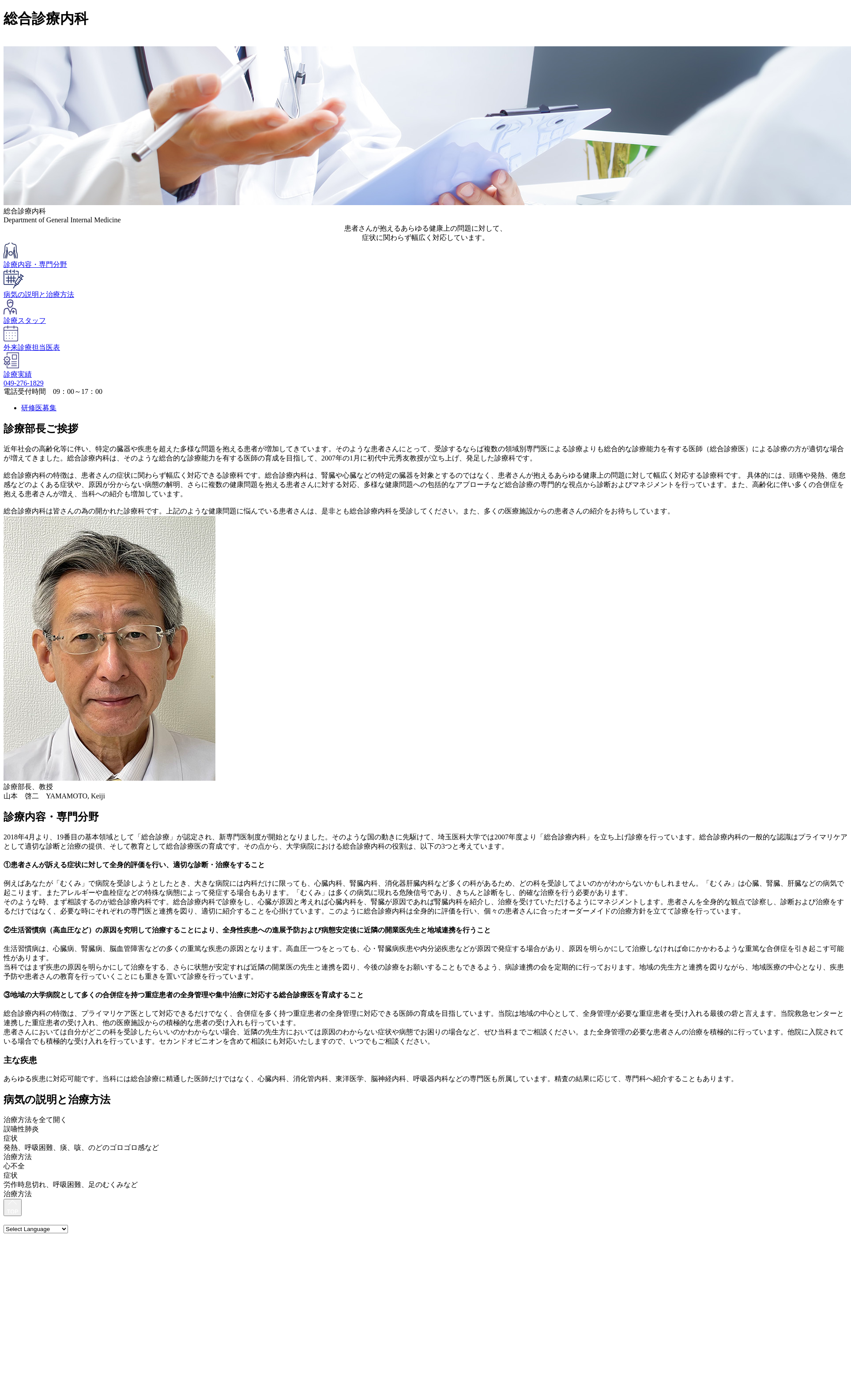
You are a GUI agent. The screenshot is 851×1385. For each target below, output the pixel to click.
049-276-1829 (24, 383)
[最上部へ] (13, 1208)
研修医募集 (38, 408)
